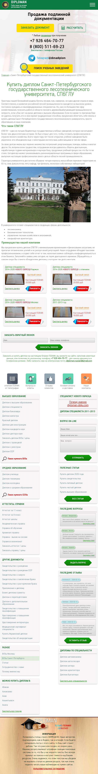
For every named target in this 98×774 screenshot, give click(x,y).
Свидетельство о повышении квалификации (15, 609)
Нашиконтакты (86, 387)
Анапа (5, 705)
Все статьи (78, 501)
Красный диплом (10, 420)
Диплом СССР (8, 451)
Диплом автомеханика (70, 659)
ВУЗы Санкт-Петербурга (13, 658)
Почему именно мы (11, 671)
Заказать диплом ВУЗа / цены (16, 438)
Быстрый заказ (34, 274)
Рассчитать (75, 28)
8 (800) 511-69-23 (47, 47)
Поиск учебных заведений (51, 68)
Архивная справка (10, 532)
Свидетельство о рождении (15, 566)
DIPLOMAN (45, 721)
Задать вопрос (78, 565)
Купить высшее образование (73, 494)
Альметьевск (8, 700)
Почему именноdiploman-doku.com (77, 403)
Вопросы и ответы (30, 387)
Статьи (5, 662)
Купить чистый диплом (70, 490)
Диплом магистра (10, 416)
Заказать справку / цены (13, 550)
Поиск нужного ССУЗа (18, 495)
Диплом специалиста (12, 407)
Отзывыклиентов (49, 387)
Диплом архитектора (70, 672)
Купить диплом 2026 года (72, 476)
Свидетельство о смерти (13, 575)
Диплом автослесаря (70, 664)
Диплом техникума (11, 478)
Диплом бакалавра (11, 411)
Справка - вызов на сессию (14, 537)
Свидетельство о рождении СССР (17, 570)
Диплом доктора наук (12, 433)
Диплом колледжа (11, 483)
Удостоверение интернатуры (15, 622)
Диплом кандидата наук (13, 429)
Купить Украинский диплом (14, 634)
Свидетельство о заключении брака (18, 579)
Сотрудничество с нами (13, 667)
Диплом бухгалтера (69, 677)
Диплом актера (67, 668)
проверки (46, 35)
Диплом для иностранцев (14, 425)
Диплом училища (10, 474)
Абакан (5, 687)
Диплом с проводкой (12, 442)
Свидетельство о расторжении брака (19, 584)
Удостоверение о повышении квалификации (15, 616)
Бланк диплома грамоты (13, 592)
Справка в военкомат (12, 541)
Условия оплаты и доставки (67, 387)
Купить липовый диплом (71, 485)
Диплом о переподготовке (14, 597)
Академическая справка (13, 523)
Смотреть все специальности (73, 683)
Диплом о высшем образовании (17, 402)
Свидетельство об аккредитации (17, 638)
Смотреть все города (11, 711)
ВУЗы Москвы (8, 654)
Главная (5, 75)
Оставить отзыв (78, 643)
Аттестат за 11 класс (12, 510)
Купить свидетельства (70, 481)
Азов (4, 696)
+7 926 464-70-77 (47, 41)
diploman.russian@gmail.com (79, 361)
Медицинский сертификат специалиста (14, 628)
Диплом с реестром (11, 447)
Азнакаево (7, 691)
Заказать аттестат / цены (14, 546)
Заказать (34, 288)
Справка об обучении (12, 528)
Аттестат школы (9, 519)
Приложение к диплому (13, 588)
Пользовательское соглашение (49, 769)
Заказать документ (35, 27)
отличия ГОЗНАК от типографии (11, 387)
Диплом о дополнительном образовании (14, 602)
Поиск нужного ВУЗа (17, 458)
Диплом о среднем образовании (17, 487)
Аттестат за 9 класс (11, 515)
